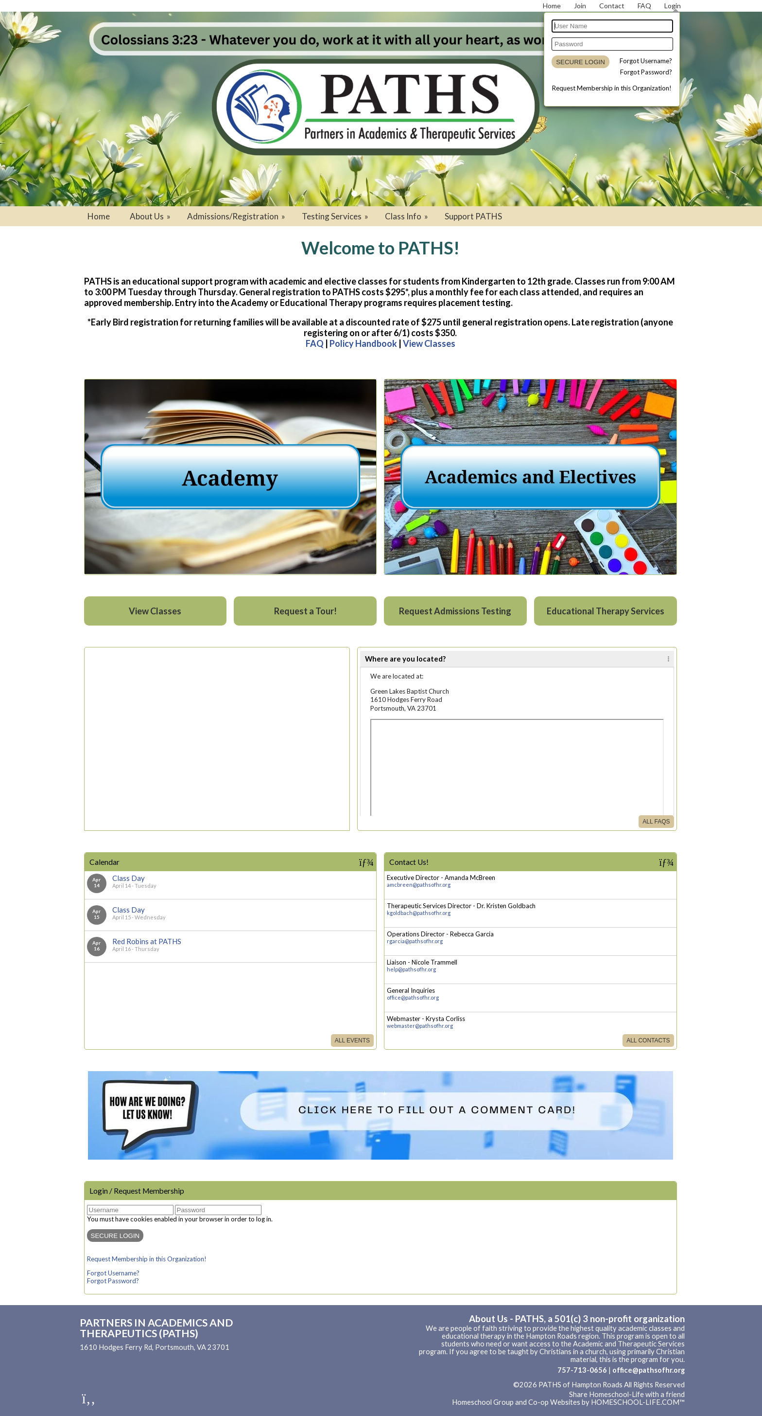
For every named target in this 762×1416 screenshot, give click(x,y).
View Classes (429, 343)
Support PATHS (473, 216)
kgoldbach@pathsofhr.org (418, 913)
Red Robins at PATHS (146, 941)
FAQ (315, 343)
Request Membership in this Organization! (612, 88)
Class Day (128, 878)
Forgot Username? (646, 61)
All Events (352, 1040)
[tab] (517, 659)
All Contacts (648, 1040)
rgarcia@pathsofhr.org (415, 941)
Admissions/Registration (237, 216)
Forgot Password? (646, 72)
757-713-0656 (582, 1370)
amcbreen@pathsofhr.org (418, 884)
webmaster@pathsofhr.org (420, 1025)
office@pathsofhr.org (413, 997)
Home (98, 216)
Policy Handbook (363, 343)
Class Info (407, 216)
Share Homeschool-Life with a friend (627, 1394)
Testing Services (336, 216)
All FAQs (656, 821)
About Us (151, 216)
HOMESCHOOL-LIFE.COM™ (638, 1402)
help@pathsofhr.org (411, 969)
